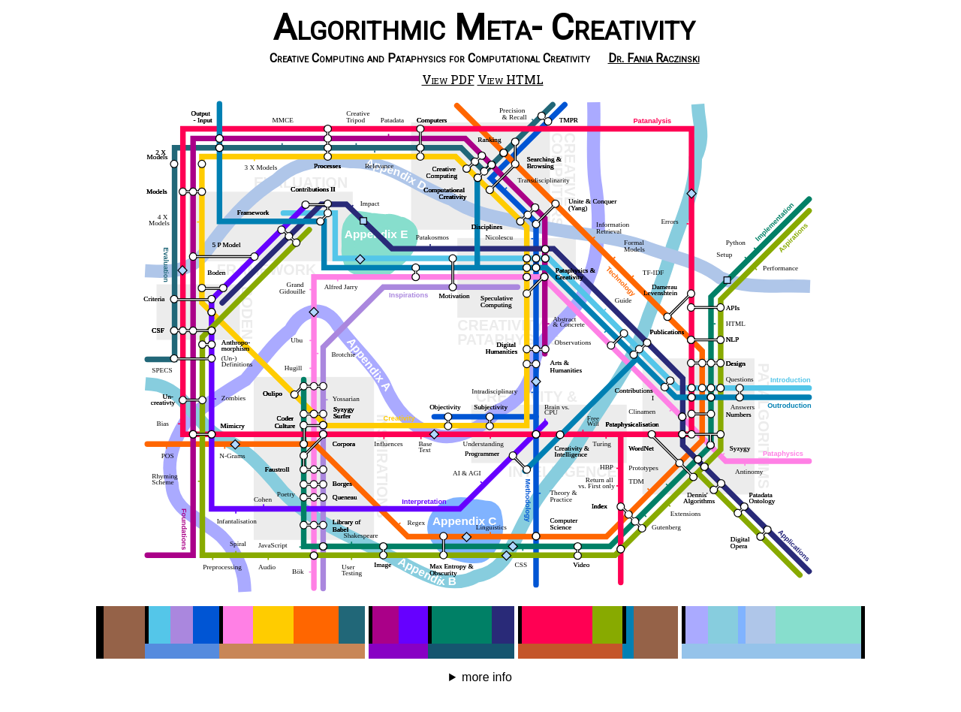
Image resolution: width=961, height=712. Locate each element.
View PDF (448, 79)
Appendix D (396, 174)
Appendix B (426, 570)
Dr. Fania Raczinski (654, 58)
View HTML (510, 79)
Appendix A (369, 364)
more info (487, 677)
